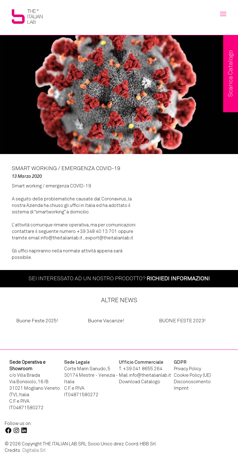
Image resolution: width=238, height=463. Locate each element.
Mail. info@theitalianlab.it (145, 375)
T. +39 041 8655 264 (140, 368)
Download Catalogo (139, 381)
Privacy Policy (187, 368)
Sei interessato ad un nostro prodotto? (119, 278)
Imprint (181, 388)
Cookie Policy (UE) (192, 375)
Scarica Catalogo (230, 73)
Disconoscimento (192, 381)
